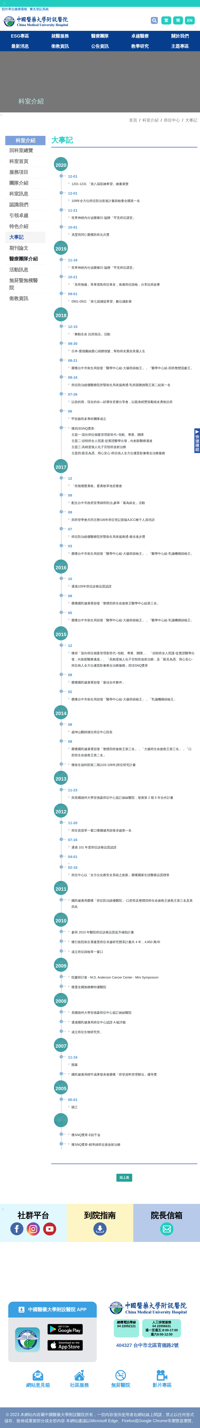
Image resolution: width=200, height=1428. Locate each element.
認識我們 (18, 204)
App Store (65, 1345)
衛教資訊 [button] (60, 46)
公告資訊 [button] (100, 46)
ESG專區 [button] (20, 35)
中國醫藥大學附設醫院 (147, 1308)
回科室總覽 (21, 150)
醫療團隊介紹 (23, 258)
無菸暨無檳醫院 (23, 284)
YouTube (49, 1228)
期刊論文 (18, 248)
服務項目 (18, 172)
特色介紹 (18, 226)
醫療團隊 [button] (100, 35)
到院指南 (100, 1229)
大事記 (191, 120)
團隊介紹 (18, 183)
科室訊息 (18, 193)
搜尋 (154, 20)
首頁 (133, 120)
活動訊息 (18, 269)
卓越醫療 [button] (140, 35)
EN (189, 20)
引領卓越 (18, 215)
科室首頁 (18, 161)
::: (4, 3)
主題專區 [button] (180, 46)
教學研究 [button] (140, 46)
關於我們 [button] (180, 35)
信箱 (166, 1229)
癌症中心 (172, 120)
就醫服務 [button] (60, 35)
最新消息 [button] (20, 46)
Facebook (17, 1228)
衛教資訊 (18, 298)
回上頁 (124, 1177)
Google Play (65, 1329)
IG (33, 1229)
